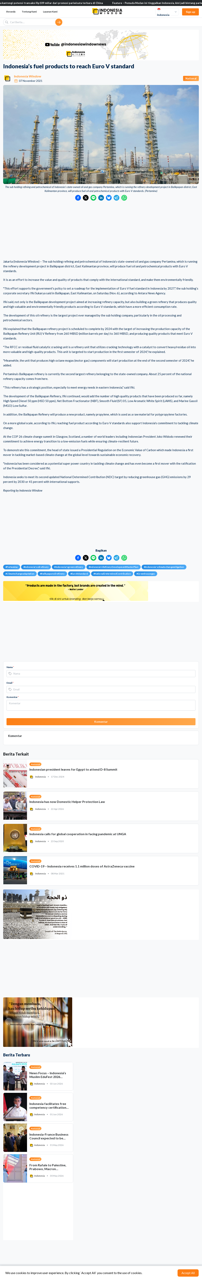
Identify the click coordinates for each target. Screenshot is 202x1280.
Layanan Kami (50, 11)
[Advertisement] (101, 230)
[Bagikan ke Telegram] (116, 198)
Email (10, 682)
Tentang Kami (29, 11)
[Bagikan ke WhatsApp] (124, 198)
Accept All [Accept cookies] (188, 1273)
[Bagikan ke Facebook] (78, 198)
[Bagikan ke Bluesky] (109, 198)
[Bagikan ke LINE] (93, 198)
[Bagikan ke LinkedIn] (101, 198)
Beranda (10, 11)
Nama (10, 667)
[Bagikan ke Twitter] (86, 198)
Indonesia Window (27, 76)
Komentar (13, 697)
